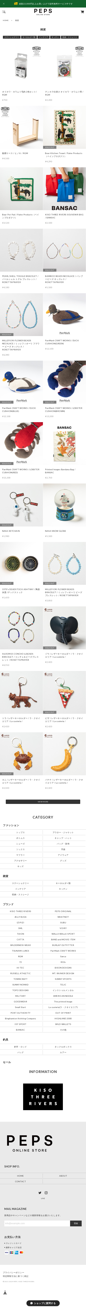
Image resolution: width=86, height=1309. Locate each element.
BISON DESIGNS (63, 967)
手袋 (63, 849)
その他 (63, 1030)
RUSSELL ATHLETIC (20, 973)
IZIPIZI (20, 922)
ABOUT (63, 1176)
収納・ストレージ (69, 37)
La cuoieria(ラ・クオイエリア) (63, 1007)
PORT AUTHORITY (21, 1013)
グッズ (63, 860)
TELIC (63, 984)
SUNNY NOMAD (20, 984)
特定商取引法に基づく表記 (15, 1276)
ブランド (8, 904)
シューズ (20, 843)
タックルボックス (63, 1046)
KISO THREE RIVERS (20, 911)
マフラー (20, 855)
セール (7, 1062)
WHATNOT (63, 917)
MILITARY (20, 996)
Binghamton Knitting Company (20, 1018)
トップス (20, 832)
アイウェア (63, 855)
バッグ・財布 (63, 843)
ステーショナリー (11, 37)
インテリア (43, 37)
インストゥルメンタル (63, 990)
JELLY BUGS (20, 917)
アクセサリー (20, 860)
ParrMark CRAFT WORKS (63, 951)
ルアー (63, 1052)
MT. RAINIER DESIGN (63, 973)
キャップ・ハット (63, 838)
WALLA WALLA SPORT (63, 934)
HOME (6, 20)
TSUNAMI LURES (20, 951)
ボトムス (20, 838)
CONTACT (20, 1181)
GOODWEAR (20, 1001)
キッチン (55, 37)
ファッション (11, 825)
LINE (43, 1198)
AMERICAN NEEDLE (63, 996)
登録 (76, 1223)
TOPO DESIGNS (20, 990)
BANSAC (20, 1030)
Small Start (20, 1007)
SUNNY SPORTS (63, 979)
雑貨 (5, 876)
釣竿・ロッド (20, 1046)
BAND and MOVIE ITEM (63, 939)
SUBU (63, 922)
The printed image (63, 1001)
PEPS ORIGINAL (63, 911)
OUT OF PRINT (63, 1013)
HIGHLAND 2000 (63, 1018)
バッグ (20, 1052)
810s (63, 962)
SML (20, 928)
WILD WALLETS (63, 1024)
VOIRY (63, 928)
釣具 (5, 1039)
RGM (20, 956)
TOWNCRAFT (20, 979)
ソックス (20, 849)
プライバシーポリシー (13, 1272)
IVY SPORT (20, 1024)
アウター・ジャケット (63, 832)
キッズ (20, 866)
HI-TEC (20, 967)
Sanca (63, 956)
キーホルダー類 (29, 37)
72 (20, 962)
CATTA (20, 939)
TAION (20, 934)
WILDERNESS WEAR (20, 945)
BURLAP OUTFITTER (63, 945)
